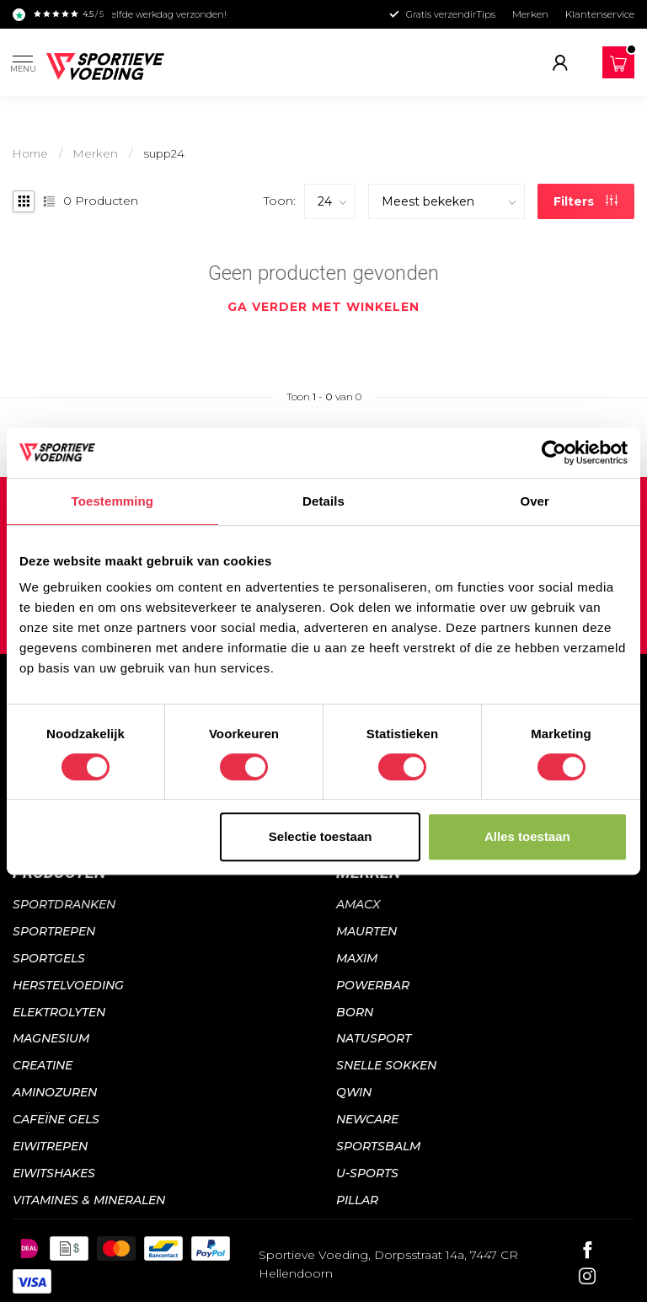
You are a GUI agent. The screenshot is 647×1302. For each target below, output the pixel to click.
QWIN (354, 1092)
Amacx (358, 904)
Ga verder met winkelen (323, 306)
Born (354, 1012)
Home (30, 153)
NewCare (367, 1119)
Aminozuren (55, 1092)
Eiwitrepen (50, 1146)
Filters (585, 201)
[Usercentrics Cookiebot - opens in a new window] (554, 452)
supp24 (163, 153)
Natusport (373, 1038)
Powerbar (372, 985)
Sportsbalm (378, 1146)
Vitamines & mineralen (89, 1200)
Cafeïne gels (56, 1119)
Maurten (366, 931)
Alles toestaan (527, 836)
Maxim (356, 958)
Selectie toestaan (320, 836)
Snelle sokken (386, 1065)
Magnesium (51, 1038)
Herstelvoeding (68, 985)
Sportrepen (54, 931)
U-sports (367, 1173)
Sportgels (49, 958)
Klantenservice (599, 14)
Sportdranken (64, 904)
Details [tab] (323, 501)
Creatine (42, 1065)
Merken (530, 14)
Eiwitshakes (54, 1173)
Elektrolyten (59, 1012)
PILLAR (357, 1200)
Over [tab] (534, 501)
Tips (485, 14)
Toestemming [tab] (113, 501)
